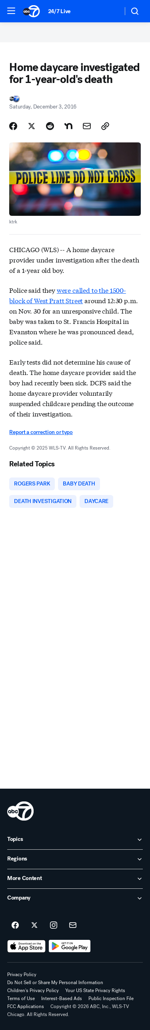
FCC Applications (25, 1006)
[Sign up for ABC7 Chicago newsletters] (73, 925)
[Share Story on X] (31, 126)
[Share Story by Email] (87, 126)
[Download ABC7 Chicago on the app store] (26, 946)
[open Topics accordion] (75, 840)
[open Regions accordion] (75, 859)
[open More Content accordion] (75, 879)
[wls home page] (20, 811)
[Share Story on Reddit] (50, 126)
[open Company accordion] (75, 898)
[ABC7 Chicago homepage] (31, 11)
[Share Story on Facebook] (13, 126)
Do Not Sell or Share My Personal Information (55, 982)
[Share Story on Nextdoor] (68, 126)
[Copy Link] (105, 126)
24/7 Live (59, 11)
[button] (11, 11)
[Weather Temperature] (110, 11)
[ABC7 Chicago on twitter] (34, 925)
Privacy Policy (21, 974)
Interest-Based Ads (61, 998)
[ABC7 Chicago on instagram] (54, 925)
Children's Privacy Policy (33, 990)
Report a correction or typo (40, 432)
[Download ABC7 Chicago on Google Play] (70, 946)
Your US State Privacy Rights (95, 990)
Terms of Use (21, 998)
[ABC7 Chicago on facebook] (15, 925)
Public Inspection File (111, 998)
